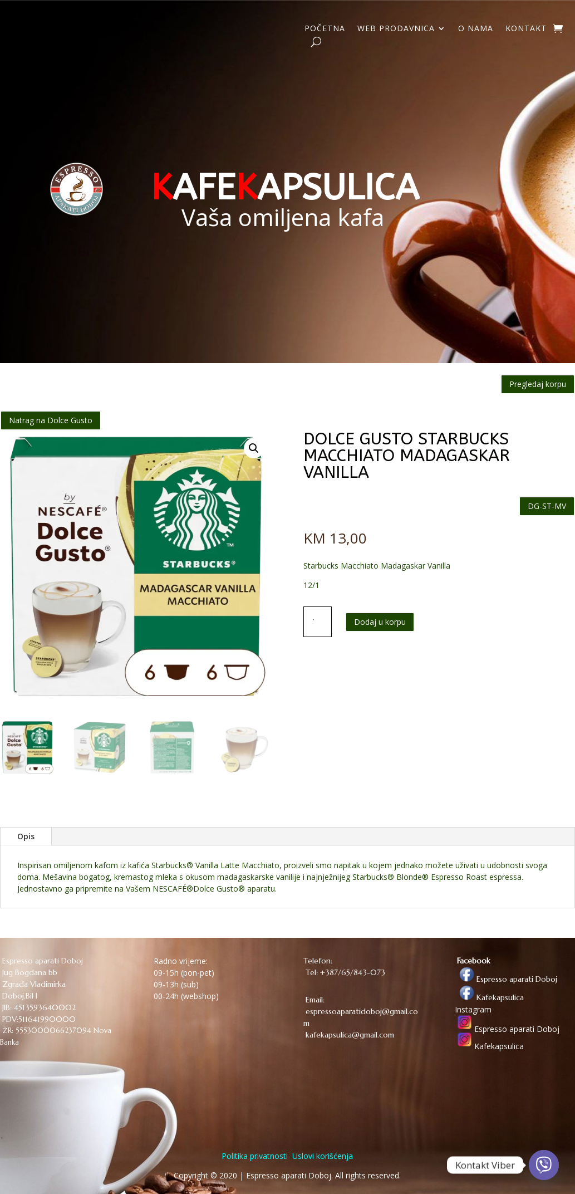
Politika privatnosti (255, 1156)
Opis (26, 836)
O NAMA (475, 29)
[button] (254, 448)
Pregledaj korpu (537, 384)
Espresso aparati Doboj (506, 979)
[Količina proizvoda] (317, 621)
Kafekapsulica (489, 997)
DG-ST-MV (547, 506)
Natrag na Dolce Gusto (50, 420)
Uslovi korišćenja (321, 1156)
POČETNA (324, 29)
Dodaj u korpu (380, 621)
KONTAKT (526, 29)
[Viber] (544, 1165)
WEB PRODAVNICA (396, 29)
